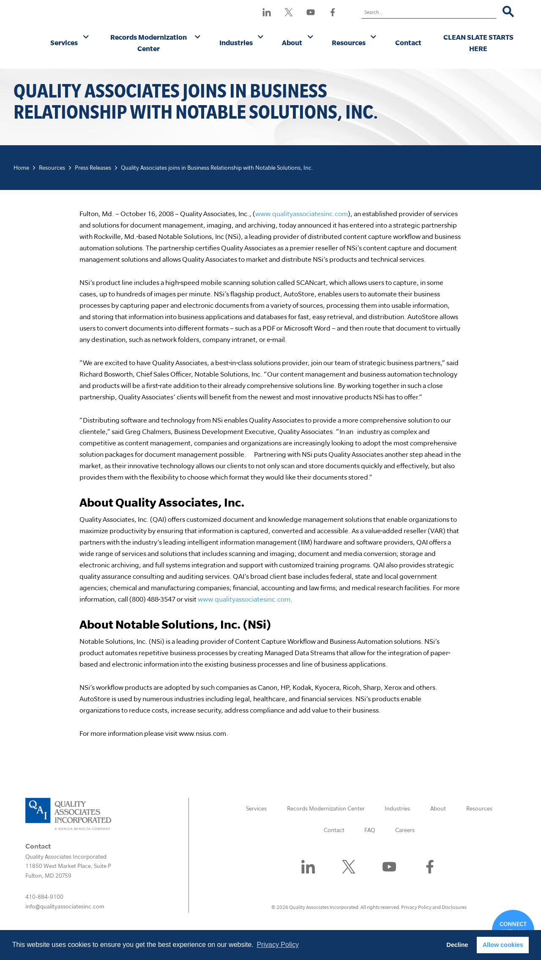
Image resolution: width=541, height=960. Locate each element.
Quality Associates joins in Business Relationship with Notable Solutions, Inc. (217, 167)
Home (21, 167)
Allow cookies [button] (503, 944)
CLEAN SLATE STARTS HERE (478, 42)
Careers (405, 830)
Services (64, 42)
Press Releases (93, 167)
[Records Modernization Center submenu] (197, 38)
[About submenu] (310, 38)
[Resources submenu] (373, 38)
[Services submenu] (86, 38)
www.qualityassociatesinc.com (301, 213)
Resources (349, 42)
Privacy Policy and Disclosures (434, 907)
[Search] (508, 12)
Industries (236, 42)
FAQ (369, 830)
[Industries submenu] (260, 38)
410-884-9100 (44, 896)
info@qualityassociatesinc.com (64, 906)
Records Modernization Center (148, 42)
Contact (408, 42)
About (292, 42)
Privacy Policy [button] (278, 944)
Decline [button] (457, 944)
